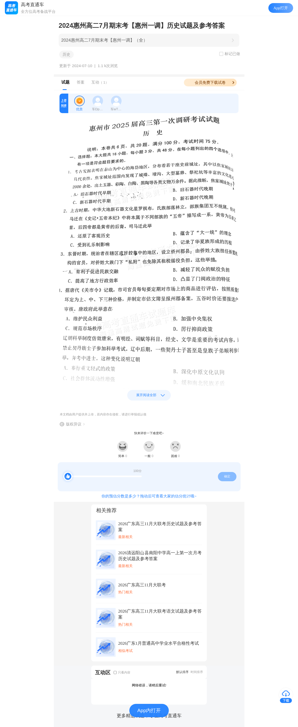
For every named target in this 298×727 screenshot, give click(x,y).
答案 (80, 82)
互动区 (102, 672)
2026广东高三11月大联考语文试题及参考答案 (160, 614)
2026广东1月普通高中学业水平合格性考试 (158, 643)
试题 (65, 82)
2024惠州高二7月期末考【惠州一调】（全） (104, 40)
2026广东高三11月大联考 (142, 585)
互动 (100, 82)
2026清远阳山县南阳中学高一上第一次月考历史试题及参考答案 (160, 555)
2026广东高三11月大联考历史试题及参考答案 (160, 526)
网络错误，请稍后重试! (149, 685)
